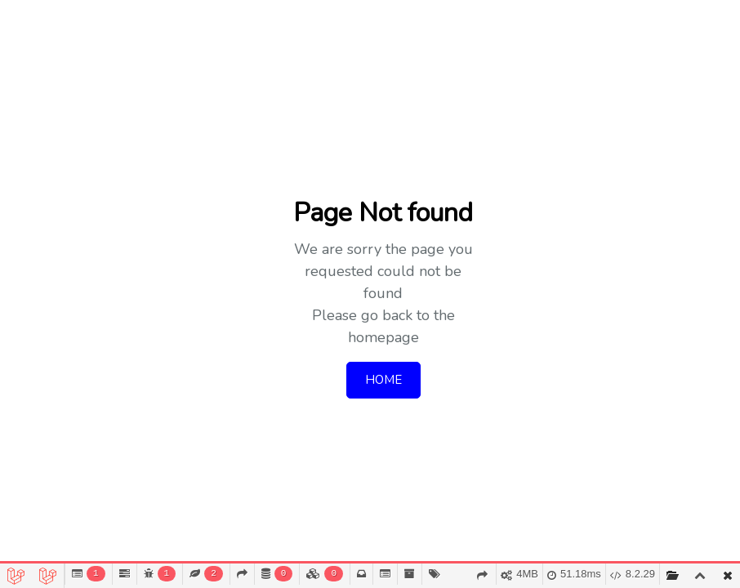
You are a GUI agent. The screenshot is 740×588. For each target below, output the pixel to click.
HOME (383, 380)
